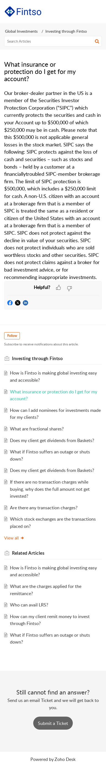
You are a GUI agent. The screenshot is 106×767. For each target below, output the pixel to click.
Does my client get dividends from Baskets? (52, 440)
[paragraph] (53, 185)
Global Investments (21, 31)
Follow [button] (12, 335)
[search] (53, 41)
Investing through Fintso (66, 31)
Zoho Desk (65, 759)
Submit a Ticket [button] (53, 723)
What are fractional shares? (37, 429)
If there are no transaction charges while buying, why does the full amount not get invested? (50, 489)
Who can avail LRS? (29, 605)
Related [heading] (28, 553)
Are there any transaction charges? (43, 508)
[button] (83, 11)
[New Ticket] (53, 723)
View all (14, 538)
